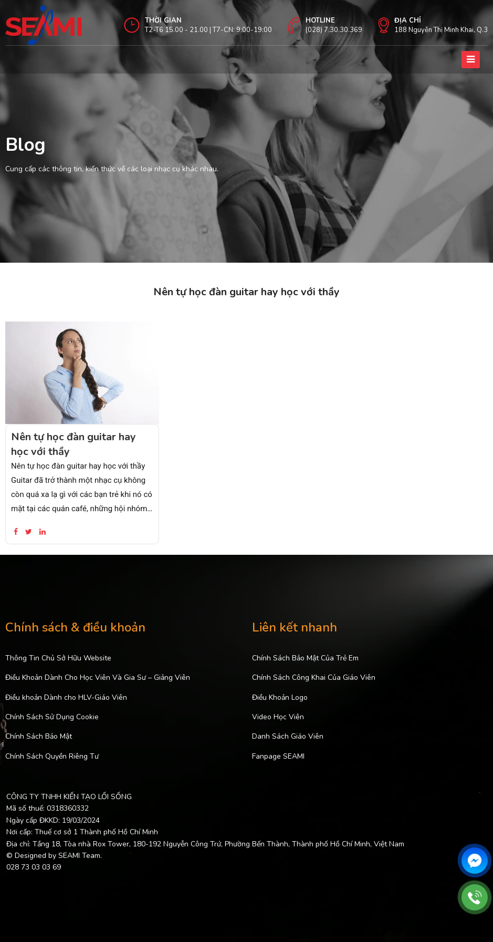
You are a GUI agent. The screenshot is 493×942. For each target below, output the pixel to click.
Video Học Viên (278, 717)
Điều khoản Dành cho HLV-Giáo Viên (66, 697)
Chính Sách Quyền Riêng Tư (52, 756)
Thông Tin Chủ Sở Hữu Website (58, 658)
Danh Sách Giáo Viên (287, 736)
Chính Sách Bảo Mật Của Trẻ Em (305, 658)
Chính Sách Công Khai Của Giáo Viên (313, 677)
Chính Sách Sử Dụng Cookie (52, 717)
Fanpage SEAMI (278, 756)
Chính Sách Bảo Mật (38, 736)
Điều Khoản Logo (280, 697)
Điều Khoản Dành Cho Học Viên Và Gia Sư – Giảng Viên (97, 677)
